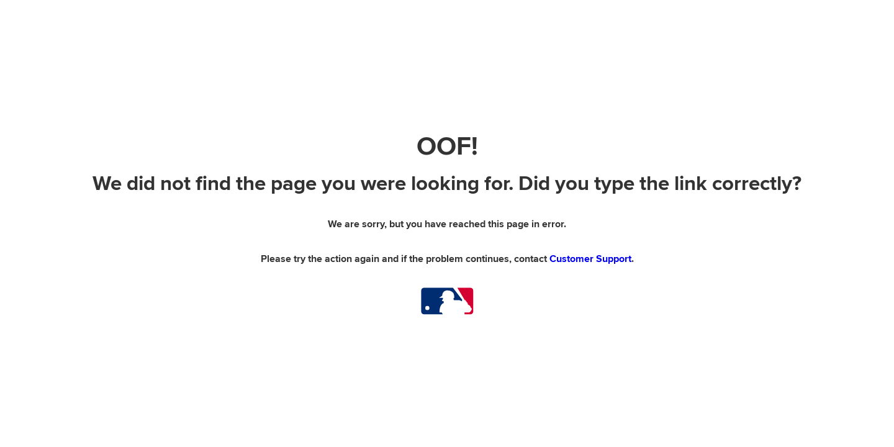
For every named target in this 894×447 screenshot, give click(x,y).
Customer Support (590, 259)
